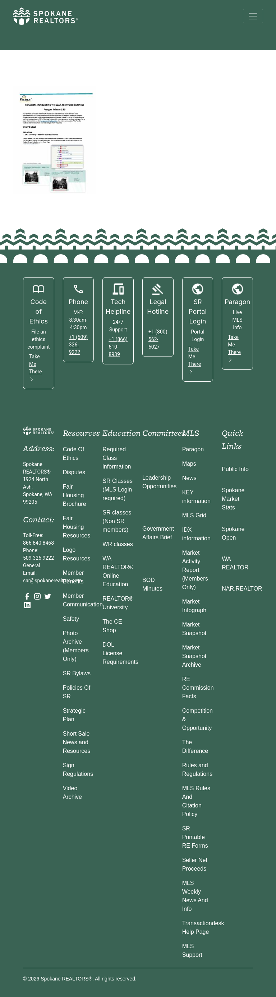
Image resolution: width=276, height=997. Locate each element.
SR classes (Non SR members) (116, 521)
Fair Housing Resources (76, 527)
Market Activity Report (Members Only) (195, 570)
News (189, 478)
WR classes (117, 544)
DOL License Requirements (120, 653)
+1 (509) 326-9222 (78, 344)
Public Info (235, 469)
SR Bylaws (77, 673)
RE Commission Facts (198, 687)
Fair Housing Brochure (74, 495)
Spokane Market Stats (233, 499)
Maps (189, 464)
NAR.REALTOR (242, 589)
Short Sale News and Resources (76, 742)
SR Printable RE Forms (195, 837)
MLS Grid (194, 515)
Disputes (74, 472)
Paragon (193, 449)
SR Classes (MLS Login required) (117, 489)
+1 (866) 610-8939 (118, 346)
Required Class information (116, 458)
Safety (71, 619)
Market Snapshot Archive (194, 656)
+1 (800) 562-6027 (157, 339)
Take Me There (35, 368)
